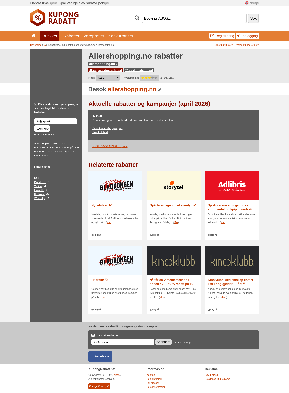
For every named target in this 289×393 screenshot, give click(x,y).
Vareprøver (93, 36)
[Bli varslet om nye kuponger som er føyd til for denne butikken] (55, 121)
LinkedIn (39, 190)
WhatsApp (40, 198)
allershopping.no (103, 64)
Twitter (38, 186)
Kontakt (151, 375)
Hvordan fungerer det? (247, 45)
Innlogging (247, 36)
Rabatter (71, 36)
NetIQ (117, 375)
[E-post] (122, 342)
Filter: (91, 77)
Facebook (40, 182)
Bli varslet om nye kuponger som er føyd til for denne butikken (56, 108)
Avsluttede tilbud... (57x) (110, 146)
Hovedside (36, 45)
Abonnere (42, 128)
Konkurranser (120, 36)
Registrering (222, 36)
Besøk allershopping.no (107, 128)
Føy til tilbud (100, 132)
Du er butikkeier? (224, 45)
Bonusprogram (154, 379)
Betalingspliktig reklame (217, 379)
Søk (253, 18)
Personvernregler (44, 134)
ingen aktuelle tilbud (105, 70)
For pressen (153, 383)
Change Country (99, 386)
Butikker (49, 36)
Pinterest (39, 194)
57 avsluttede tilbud (139, 70)
